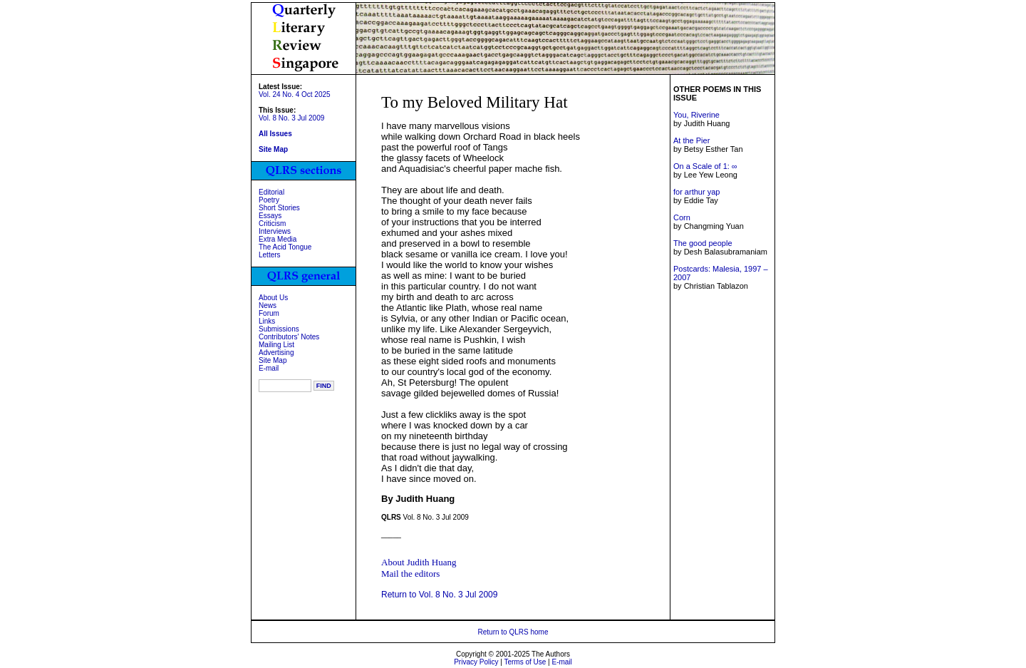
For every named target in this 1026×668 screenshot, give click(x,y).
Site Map (272, 360)
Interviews (275, 231)
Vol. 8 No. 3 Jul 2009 (291, 118)
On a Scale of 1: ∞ (705, 166)
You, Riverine (696, 115)
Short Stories (279, 208)
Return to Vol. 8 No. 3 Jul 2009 (439, 595)
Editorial (271, 192)
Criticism (272, 223)
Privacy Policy (476, 662)
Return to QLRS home (513, 632)
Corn (681, 217)
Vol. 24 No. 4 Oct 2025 (295, 94)
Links (267, 321)
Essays (270, 216)
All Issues (275, 134)
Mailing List (276, 345)
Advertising (276, 352)
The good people (702, 243)
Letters (270, 255)
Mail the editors (410, 573)
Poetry (269, 200)
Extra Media (277, 239)
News (267, 305)
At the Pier (691, 140)
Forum (269, 313)
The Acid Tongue (285, 247)
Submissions (279, 329)
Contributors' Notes (289, 337)
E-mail (269, 368)
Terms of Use (525, 662)
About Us (273, 298)
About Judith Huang (418, 562)
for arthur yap (696, 191)
